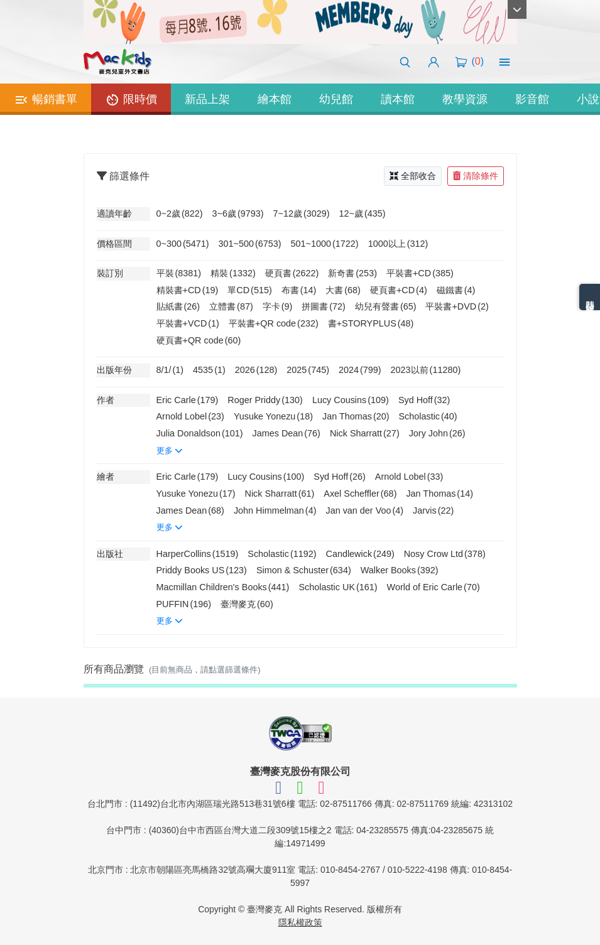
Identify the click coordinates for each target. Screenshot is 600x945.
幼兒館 (336, 99)
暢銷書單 (45, 99)
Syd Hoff (424, 400)
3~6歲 (238, 213)
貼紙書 (178, 306)
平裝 (179, 273)
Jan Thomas (356, 416)
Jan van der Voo (364, 510)
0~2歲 (179, 213)
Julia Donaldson (199, 433)
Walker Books (400, 570)
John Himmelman (275, 510)
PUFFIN (184, 604)
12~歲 (362, 213)
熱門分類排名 (590, 297)
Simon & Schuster (303, 570)
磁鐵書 (456, 290)
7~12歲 (301, 213)
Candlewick (360, 554)
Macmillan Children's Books (223, 587)
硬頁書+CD (398, 290)
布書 (299, 290)
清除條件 (475, 176)
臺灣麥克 (247, 604)
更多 (169, 450)
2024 (360, 370)
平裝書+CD (420, 273)
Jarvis (433, 510)
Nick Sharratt (365, 433)
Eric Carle (187, 400)
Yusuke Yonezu (273, 416)
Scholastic (427, 416)
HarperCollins (197, 554)
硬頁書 (292, 273)
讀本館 (398, 99)
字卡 (278, 306)
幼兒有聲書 (386, 306)
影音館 (532, 99)
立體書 (231, 306)
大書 (343, 290)
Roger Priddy (265, 400)
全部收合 (413, 176)
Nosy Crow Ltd (445, 554)
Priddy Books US (201, 570)
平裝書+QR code (274, 323)
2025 (307, 370)
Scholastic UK (337, 587)
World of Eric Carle (433, 587)
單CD (249, 290)
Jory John (437, 433)
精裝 (233, 273)
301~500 (250, 244)
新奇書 (352, 273)
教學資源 (465, 99)
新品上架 (207, 99)
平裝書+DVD (456, 306)
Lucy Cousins (350, 400)
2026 (256, 370)
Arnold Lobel (190, 416)
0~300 (182, 244)
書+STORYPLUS (371, 323)
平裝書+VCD (187, 323)
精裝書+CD (187, 290)
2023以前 (426, 370)
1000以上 (398, 244)
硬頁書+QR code (198, 340)
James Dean (286, 433)
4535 (209, 370)
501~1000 (325, 244)
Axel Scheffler (360, 494)
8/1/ (170, 370)
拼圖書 (324, 306)
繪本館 (275, 99)
